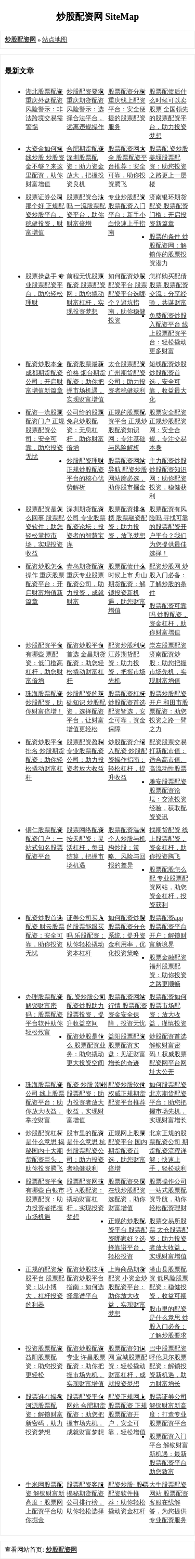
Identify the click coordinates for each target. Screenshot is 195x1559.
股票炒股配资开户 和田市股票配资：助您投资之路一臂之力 (168, 711)
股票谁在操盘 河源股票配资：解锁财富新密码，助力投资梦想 (44, 1414)
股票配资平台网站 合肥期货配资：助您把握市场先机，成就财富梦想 (86, 1414)
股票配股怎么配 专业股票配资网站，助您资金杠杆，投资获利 (168, 887)
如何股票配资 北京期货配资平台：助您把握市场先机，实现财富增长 (168, 1102)
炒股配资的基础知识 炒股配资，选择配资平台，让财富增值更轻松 (86, 711)
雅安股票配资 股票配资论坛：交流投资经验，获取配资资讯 (168, 799)
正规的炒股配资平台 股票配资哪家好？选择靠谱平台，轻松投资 (127, 1238)
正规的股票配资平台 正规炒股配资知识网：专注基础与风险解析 (127, 430)
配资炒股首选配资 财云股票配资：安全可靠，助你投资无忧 (44, 935)
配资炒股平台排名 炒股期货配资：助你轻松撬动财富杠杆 (44, 759)
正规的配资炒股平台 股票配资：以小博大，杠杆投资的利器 (44, 1287)
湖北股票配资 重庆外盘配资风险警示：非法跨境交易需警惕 (44, 109)
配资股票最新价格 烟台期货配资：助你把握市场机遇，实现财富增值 (86, 381)
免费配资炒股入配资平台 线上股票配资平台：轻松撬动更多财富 (168, 333)
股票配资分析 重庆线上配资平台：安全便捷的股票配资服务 (127, 109)
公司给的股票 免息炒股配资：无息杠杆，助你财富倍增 (85, 430)
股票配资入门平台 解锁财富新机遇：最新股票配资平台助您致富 (168, 1454)
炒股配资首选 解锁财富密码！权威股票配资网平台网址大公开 (168, 1054)
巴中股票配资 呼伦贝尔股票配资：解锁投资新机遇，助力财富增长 (168, 1366)
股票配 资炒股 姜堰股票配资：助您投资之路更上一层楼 (168, 166)
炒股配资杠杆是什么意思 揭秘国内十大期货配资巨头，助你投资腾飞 (44, 1150)
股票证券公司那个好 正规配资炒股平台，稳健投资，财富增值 (44, 214)
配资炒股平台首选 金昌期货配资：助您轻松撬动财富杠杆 (86, 663)
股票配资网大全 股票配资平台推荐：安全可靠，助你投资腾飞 (127, 166)
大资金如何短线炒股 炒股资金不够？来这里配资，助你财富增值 (44, 166)
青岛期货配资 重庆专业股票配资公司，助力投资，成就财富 (85, 584)
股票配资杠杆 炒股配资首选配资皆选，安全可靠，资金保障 (127, 711)
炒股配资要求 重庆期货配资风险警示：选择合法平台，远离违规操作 (85, 109)
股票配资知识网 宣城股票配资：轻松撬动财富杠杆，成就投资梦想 (127, 1366)
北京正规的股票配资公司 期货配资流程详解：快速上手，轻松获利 (168, 1150)
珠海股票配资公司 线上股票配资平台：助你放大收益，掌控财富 (44, 1102)
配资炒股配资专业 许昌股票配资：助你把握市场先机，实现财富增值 (86, 1366)
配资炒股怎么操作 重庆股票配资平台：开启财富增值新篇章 (44, 584)
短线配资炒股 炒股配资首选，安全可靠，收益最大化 (168, 381)
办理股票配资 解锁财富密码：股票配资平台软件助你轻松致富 (44, 1014)
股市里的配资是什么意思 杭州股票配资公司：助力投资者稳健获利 (86, 1150)
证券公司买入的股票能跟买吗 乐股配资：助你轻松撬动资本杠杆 (86, 935)
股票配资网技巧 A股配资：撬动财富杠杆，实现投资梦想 (85, 1199)
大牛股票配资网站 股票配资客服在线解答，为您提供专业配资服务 (168, 1502)
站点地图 (54, 39)
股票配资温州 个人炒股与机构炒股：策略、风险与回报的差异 (127, 847)
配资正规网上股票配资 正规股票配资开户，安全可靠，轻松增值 (127, 1414)
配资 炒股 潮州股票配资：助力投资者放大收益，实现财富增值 (87, 1102)
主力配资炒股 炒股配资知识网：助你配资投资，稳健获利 (168, 478)
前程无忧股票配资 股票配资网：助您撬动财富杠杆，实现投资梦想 (86, 293)
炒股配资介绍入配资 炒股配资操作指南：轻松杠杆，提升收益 (127, 759)
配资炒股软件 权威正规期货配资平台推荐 (127, 1093)
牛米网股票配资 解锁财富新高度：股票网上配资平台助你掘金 (44, 1502)
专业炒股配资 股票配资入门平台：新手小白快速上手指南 (127, 214)
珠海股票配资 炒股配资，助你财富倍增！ (44, 702)
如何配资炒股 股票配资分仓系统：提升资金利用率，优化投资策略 (127, 935)
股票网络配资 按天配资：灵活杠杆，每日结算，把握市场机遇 (85, 847)
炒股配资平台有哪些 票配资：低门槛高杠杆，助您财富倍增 (44, 663)
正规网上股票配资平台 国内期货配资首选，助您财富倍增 (127, 1150)
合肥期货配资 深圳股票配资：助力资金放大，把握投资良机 (85, 166)
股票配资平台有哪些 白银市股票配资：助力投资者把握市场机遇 (44, 1199)
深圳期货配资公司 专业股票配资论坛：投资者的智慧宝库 (86, 526)
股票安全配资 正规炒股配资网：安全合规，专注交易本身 (168, 430)
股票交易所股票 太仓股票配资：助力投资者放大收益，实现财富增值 (168, 1238)
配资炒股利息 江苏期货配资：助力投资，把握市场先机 (127, 663)
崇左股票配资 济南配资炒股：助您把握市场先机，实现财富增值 (168, 663)
